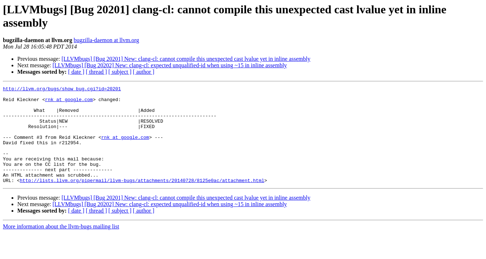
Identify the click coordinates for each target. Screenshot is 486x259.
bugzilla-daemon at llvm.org (106, 40)
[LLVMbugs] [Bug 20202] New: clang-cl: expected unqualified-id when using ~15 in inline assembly (170, 65)
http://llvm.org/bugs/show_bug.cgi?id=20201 (62, 89)
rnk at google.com (69, 102)
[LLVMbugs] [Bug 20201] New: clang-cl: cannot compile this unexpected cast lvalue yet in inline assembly (186, 59)
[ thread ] (96, 72)
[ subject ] (119, 72)
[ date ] (76, 72)
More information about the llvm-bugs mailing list (61, 246)
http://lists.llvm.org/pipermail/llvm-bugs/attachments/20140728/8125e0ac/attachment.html (142, 199)
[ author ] (144, 72)
